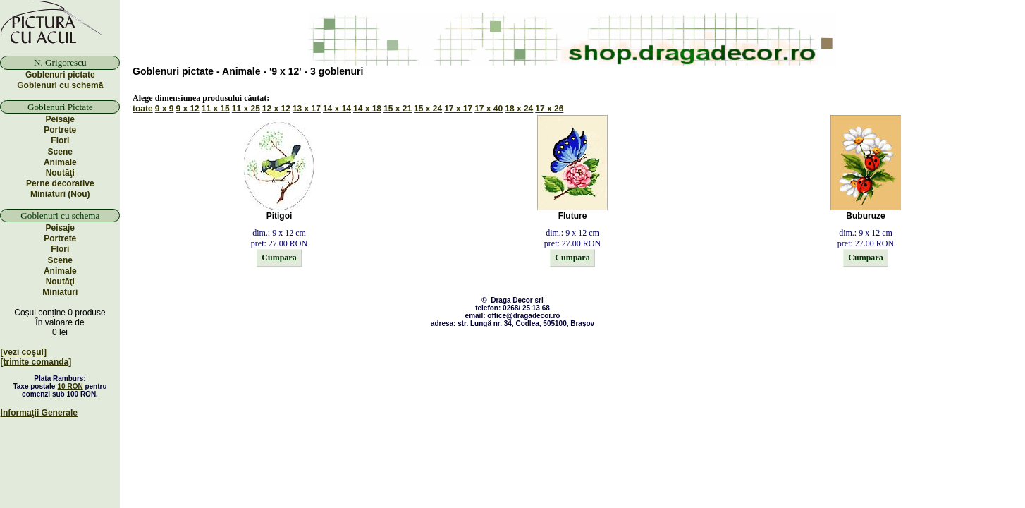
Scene (60, 152)
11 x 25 (246, 109)
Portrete (60, 130)
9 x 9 (164, 109)
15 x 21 (397, 109)
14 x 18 (367, 109)
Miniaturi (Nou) (60, 194)
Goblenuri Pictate (60, 107)
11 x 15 (216, 109)
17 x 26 (549, 109)
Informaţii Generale (39, 413)
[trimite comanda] (36, 362)
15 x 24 (428, 109)
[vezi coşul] (24, 352)
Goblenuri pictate (60, 75)
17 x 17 (458, 109)
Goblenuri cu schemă (60, 85)
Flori (60, 140)
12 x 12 (276, 109)
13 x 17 (307, 109)
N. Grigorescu (60, 62)
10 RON (70, 386)
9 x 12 (187, 109)
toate (143, 109)
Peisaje (60, 119)
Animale (60, 162)
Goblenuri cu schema (59, 215)
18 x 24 (519, 109)
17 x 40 (488, 109)
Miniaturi (60, 292)
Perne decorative (60, 183)
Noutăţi (60, 173)
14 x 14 (337, 109)
